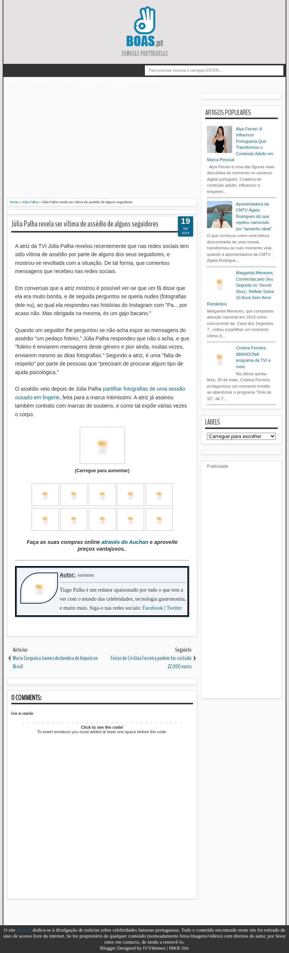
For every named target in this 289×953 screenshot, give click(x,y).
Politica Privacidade (144, 82)
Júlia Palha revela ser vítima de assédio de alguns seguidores (84, 224)
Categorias (69, 82)
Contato (40, 82)
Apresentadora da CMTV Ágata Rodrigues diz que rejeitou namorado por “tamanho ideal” (254, 216)
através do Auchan (124, 542)
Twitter (174, 608)
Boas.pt (24, 930)
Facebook (153, 608)
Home (15, 82)
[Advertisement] (102, 145)
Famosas (102, 82)
